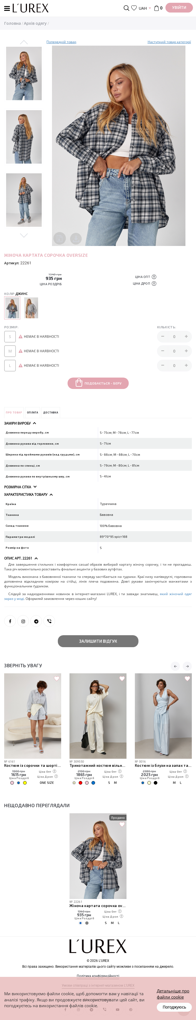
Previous (24, 43)
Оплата (32, 412)
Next (24, 234)
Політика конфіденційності (98, 976)
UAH (143, 8)
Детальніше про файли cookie (173, 993)
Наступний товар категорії (169, 42)
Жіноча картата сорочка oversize (98, 905)
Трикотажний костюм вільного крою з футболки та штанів (98, 765)
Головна (12, 23)
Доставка (50, 412)
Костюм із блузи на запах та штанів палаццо (163, 765)
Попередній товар (61, 42)
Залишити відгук (98, 641)
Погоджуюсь (174, 1007)
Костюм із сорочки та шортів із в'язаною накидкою (32, 765)
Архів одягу (35, 23)
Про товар (14, 412)
